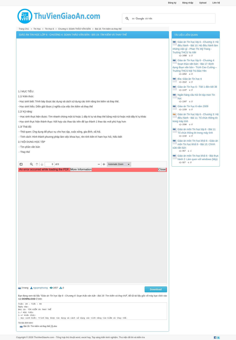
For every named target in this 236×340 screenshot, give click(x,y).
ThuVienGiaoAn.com (44, 337)
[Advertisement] (92, 64)
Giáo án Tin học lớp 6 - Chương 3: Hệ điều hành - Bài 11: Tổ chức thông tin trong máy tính (196, 118)
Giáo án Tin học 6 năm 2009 (193, 106)
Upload (202, 3)
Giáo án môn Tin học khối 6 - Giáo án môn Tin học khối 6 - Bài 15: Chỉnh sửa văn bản (195, 144)
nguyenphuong (40, 288)
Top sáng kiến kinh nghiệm (105, 337)
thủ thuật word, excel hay (78, 337)
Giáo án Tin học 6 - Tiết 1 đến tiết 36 (197, 86)
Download (156, 289)
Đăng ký (172, 3)
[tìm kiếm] (168, 18)
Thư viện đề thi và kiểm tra (132, 337)
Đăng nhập (187, 3)
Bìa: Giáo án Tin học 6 (190, 78)
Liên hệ (216, 3)
